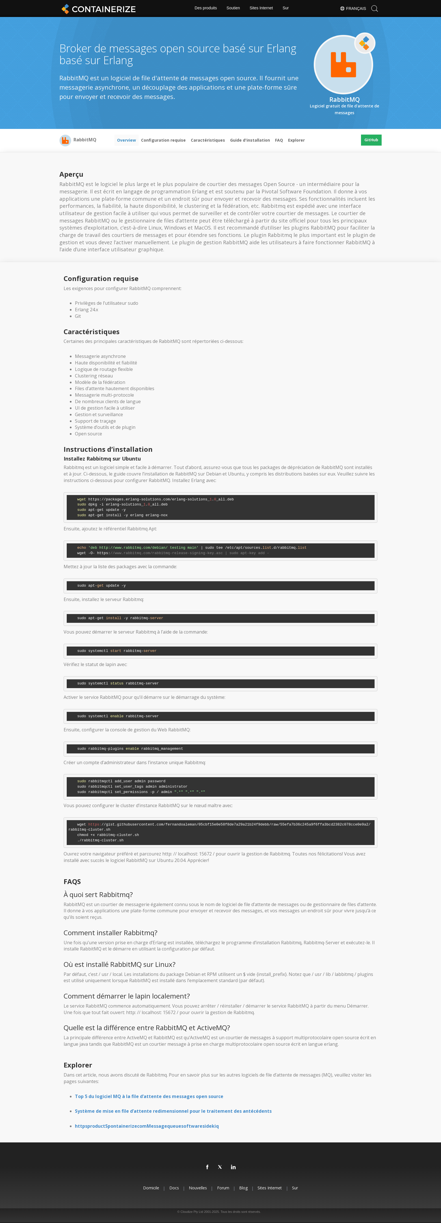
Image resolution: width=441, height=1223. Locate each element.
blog (244, 1187)
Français (353, 8)
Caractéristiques (208, 140)
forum (223, 1187)
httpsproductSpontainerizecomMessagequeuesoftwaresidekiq (147, 1126)
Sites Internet (261, 8)
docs (172, 1187)
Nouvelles (197, 1187)
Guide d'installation (250, 140)
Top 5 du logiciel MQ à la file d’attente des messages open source (149, 1096)
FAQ (279, 140)
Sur (286, 8)
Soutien (233, 8)
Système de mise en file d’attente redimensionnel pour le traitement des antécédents (173, 1111)
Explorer (296, 140)
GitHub (371, 140)
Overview (126, 140)
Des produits (205, 8)
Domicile (148, 1187)
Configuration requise (163, 140)
